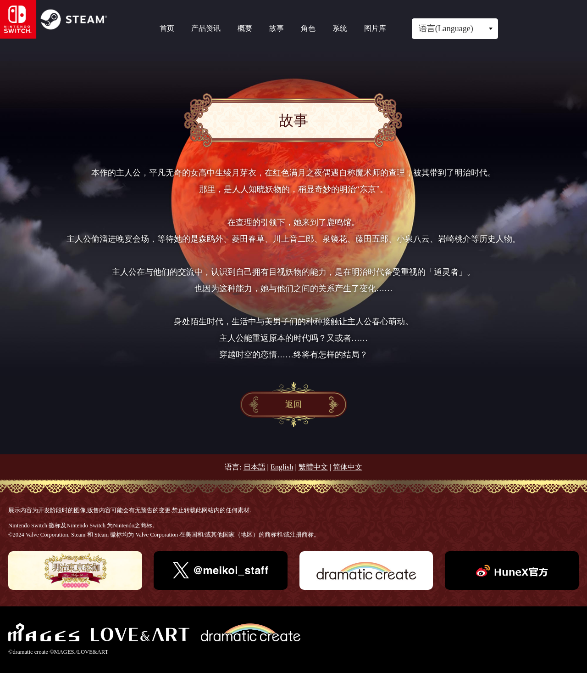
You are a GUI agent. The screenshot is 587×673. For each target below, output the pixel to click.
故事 (276, 28)
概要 (245, 28)
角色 (308, 28)
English (282, 467)
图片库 (375, 28)
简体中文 (347, 467)
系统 (339, 28)
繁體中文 (313, 467)
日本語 (255, 467)
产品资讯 (206, 28)
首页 (167, 28)
